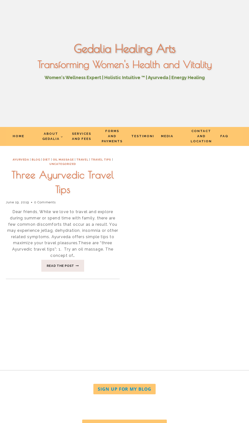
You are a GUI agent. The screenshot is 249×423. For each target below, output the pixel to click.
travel (82, 159)
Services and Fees (81, 136)
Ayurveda (21, 159)
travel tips (101, 159)
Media (167, 136)
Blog (36, 159)
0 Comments (45, 202)
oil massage (63, 159)
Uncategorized (62, 164)
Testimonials (142, 136)
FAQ (224, 136)
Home (18, 136)
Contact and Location (201, 136)
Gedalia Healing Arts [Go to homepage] (124, 48)
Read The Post (65, 267)
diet (46, 159)
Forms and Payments (112, 136)
